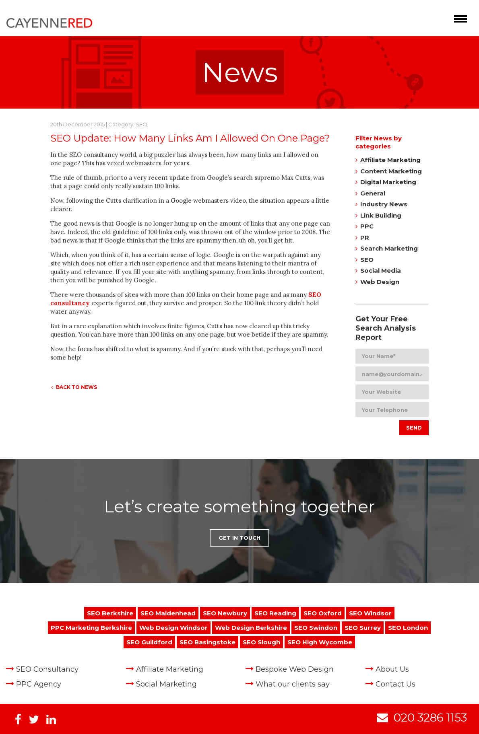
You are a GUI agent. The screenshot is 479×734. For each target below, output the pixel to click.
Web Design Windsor (173, 627)
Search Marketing (389, 248)
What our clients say (293, 684)
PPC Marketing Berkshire (91, 627)
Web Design (379, 282)
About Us (392, 669)
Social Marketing (166, 684)
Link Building (380, 215)
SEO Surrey (363, 627)
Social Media (380, 270)
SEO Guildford (149, 642)
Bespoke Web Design (295, 669)
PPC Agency (38, 684)
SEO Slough (261, 642)
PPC (367, 226)
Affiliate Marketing (390, 160)
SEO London (408, 627)
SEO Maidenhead (168, 613)
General (372, 193)
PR (364, 237)
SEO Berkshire (110, 613)
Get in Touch (239, 538)
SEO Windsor (370, 613)
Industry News (383, 204)
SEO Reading (275, 613)
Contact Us (395, 684)
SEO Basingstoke (207, 642)
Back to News (74, 387)
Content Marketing (391, 171)
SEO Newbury (225, 613)
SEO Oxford (323, 613)
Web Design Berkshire (251, 627)
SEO (141, 124)
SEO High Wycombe (319, 642)
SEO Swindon (315, 627)
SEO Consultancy (47, 669)
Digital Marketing (388, 182)
